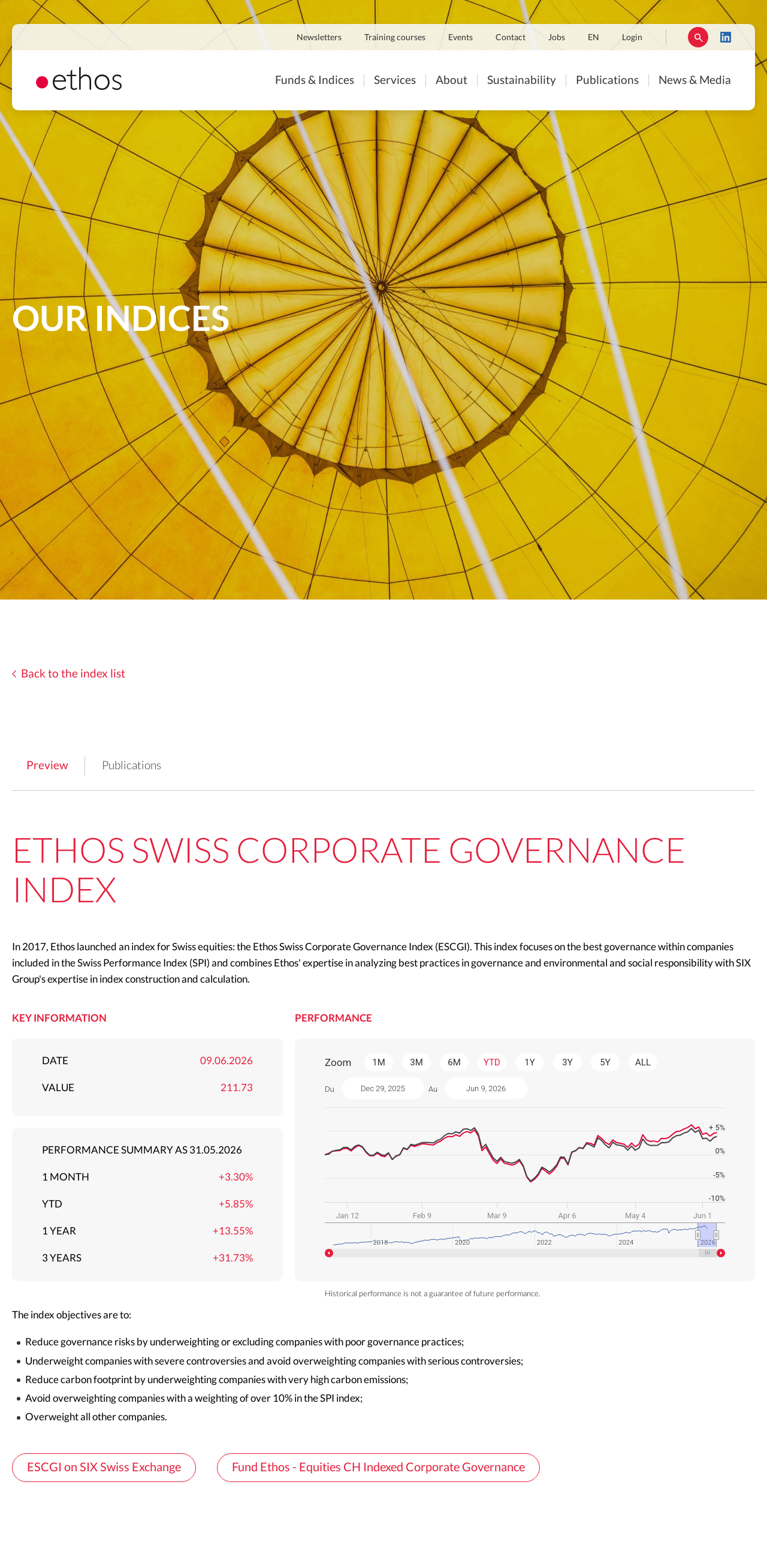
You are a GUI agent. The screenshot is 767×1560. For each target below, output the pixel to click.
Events (460, 38)
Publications (607, 80)
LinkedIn (725, 37)
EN (593, 38)
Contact (511, 38)
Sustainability (521, 80)
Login (632, 38)
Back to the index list (73, 674)
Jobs (556, 38)
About (451, 80)
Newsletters (319, 38)
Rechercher (698, 37)
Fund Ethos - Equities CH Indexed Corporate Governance (378, 1468)
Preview (47, 766)
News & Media (695, 80)
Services (395, 80)
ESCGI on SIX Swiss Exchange (104, 1468)
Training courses (394, 38)
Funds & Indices (314, 80)
